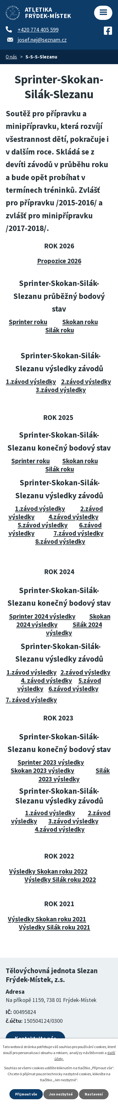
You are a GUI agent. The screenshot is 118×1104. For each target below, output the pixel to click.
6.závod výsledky (73, 688)
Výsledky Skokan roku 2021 (47, 919)
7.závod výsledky (78, 533)
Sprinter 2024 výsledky (42, 616)
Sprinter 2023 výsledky (51, 762)
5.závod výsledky (43, 525)
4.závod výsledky (73, 517)
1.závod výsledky (31, 381)
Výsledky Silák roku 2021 (54, 927)
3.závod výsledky (61, 389)
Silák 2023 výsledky (74, 774)
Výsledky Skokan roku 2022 (48, 871)
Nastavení (94, 1094)
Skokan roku (80, 322)
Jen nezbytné (61, 1094)
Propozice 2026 (59, 261)
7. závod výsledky (31, 699)
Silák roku (59, 330)
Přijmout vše (26, 1094)
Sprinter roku (28, 322)
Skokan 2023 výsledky (42, 770)
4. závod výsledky (46, 680)
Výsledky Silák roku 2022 (60, 879)
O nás (11, 57)
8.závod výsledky (60, 541)
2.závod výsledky (86, 381)
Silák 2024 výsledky (74, 628)
